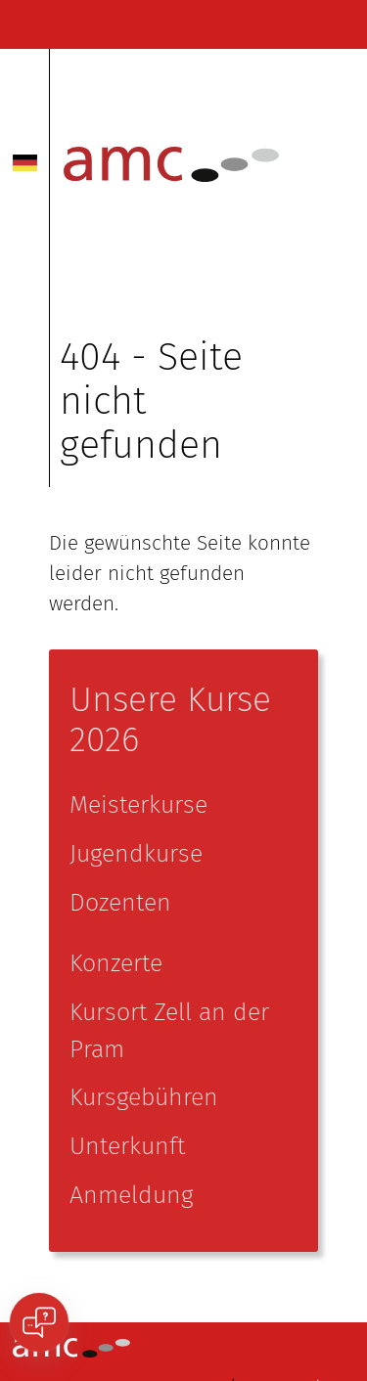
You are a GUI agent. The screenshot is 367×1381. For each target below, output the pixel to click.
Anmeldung (131, 1195)
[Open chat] (39, 1322)
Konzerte (115, 963)
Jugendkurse (136, 854)
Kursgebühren (143, 1097)
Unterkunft (127, 1146)
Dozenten (120, 902)
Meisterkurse (138, 805)
